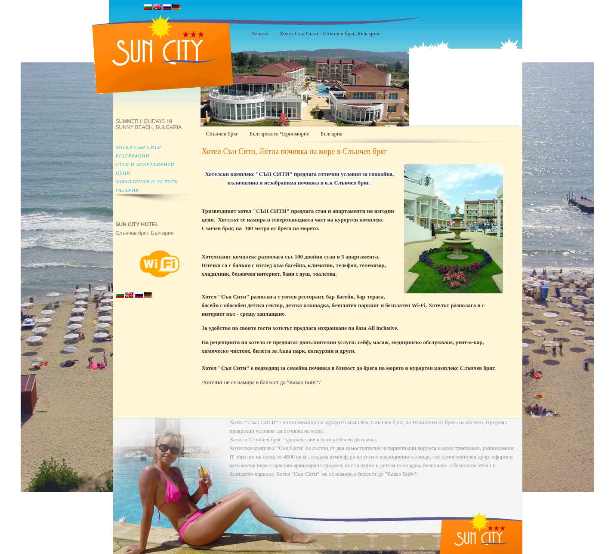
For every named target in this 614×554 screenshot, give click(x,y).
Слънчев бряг (222, 133)
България (331, 133)
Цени (123, 172)
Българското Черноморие (279, 133)
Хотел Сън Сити (138, 147)
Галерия (127, 190)
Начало (259, 33)
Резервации (133, 155)
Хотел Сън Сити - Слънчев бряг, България (330, 33)
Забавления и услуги (147, 181)
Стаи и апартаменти (145, 164)
